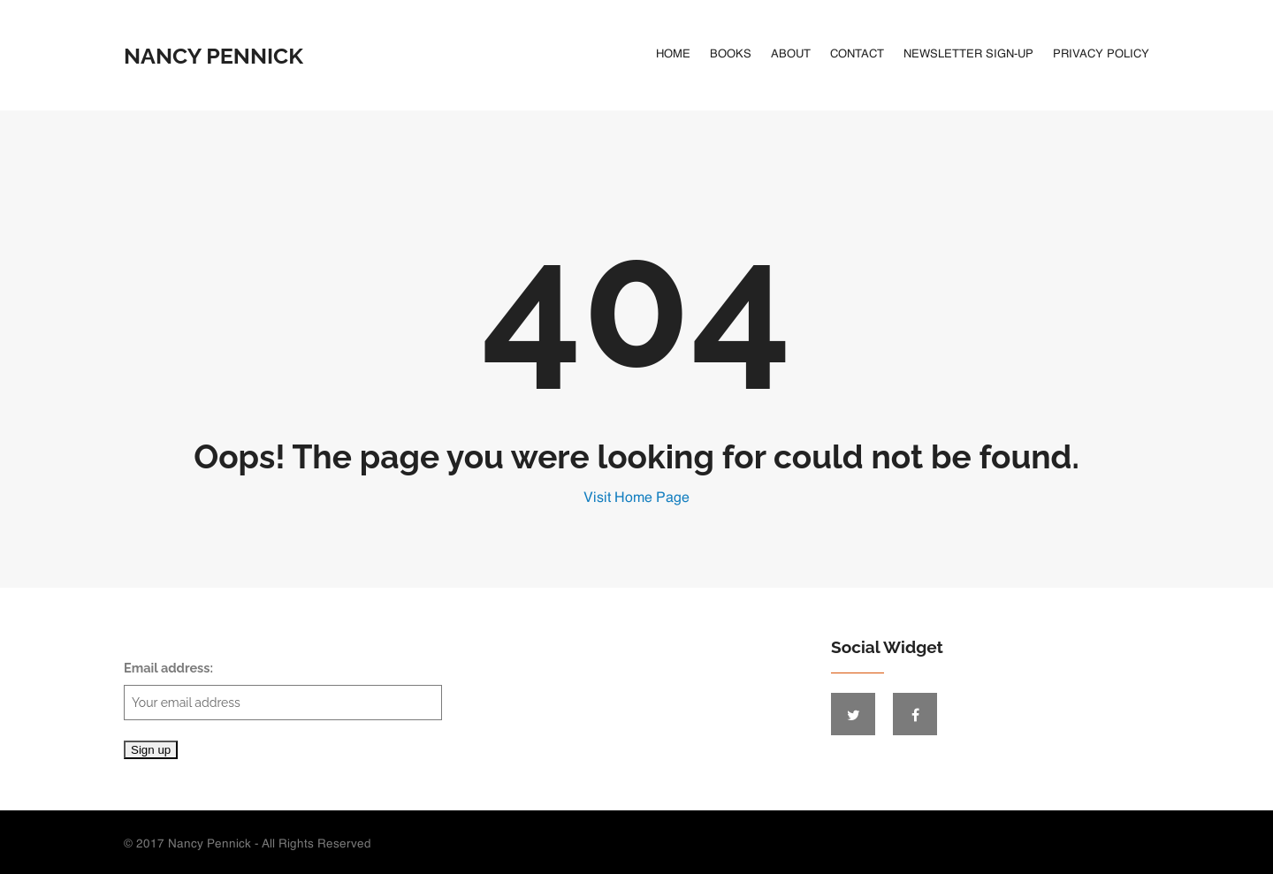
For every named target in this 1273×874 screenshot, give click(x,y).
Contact (857, 54)
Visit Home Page (636, 498)
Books (730, 54)
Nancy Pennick (213, 55)
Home (673, 54)
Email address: (283, 690)
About (791, 54)
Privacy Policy (1101, 54)
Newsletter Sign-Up (968, 54)
